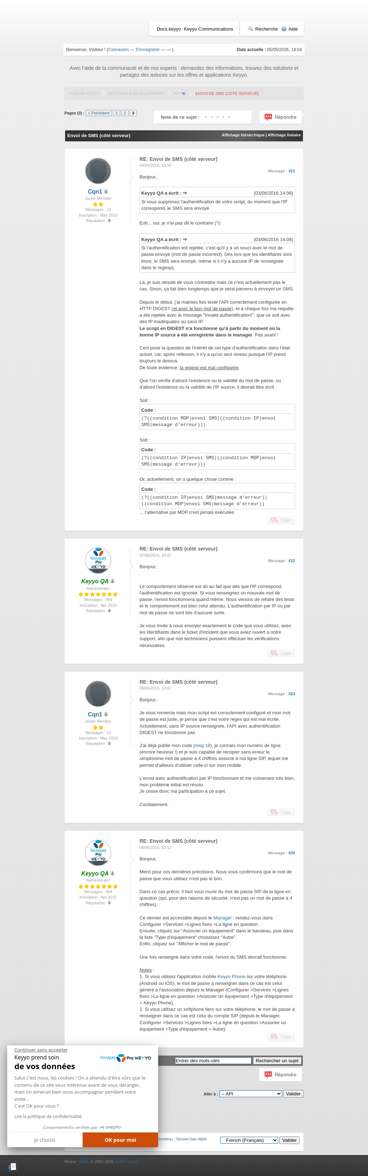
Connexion (118, 49)
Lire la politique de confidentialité (47, 1116)
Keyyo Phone (231, 976)
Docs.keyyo (169, 29)
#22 (291, 560)
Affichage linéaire (284, 135)
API (177, 93)
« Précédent (98, 113)
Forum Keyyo (84, 93)
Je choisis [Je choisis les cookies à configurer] (44, 1139)
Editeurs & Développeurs (136, 93)
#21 (291, 171)
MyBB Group (126, 1161)
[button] (12, 1167)
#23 (291, 694)
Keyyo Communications (208, 29)
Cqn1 (95, 192)
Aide (289, 29)
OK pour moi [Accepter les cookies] (120, 1139)
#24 (291, 853)
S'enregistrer (147, 49)
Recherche (263, 29)
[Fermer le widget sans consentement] (41, 1050)
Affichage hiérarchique (243, 135)
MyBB (83, 1161)
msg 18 (202, 745)
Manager (222, 918)
